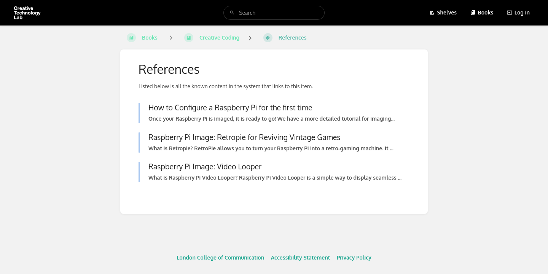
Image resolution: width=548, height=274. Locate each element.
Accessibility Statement (300, 257)
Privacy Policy (354, 257)
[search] (274, 13)
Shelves (443, 12)
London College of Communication (220, 257)
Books (482, 12)
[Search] (232, 13)
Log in (518, 12)
